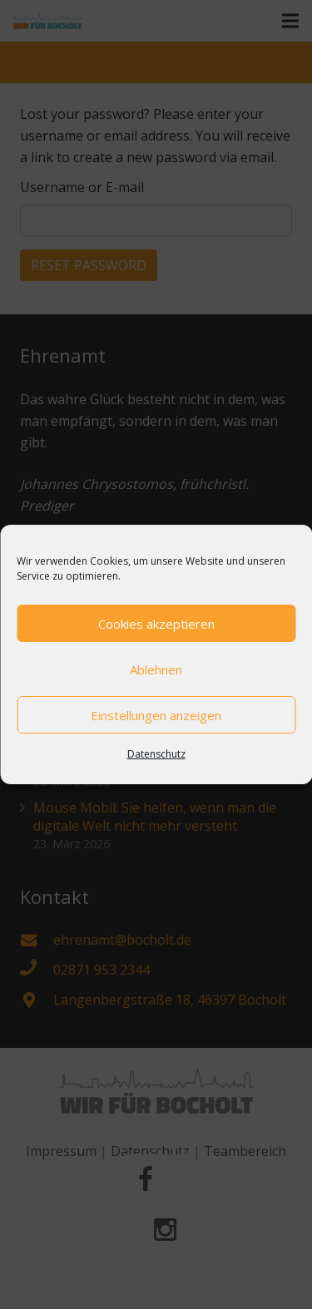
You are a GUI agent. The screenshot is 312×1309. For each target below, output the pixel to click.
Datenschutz (156, 754)
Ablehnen (156, 669)
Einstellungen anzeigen (156, 715)
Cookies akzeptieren (156, 623)
